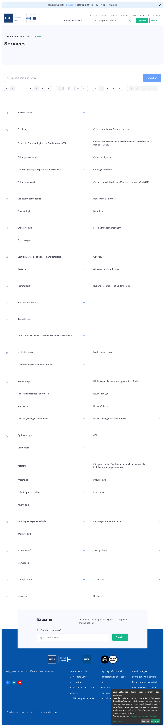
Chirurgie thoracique (103, 169)
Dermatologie (24, 211)
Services (74, 693)
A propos (94, 15)
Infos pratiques (77, 682)
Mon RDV (155, 20)
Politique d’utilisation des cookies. (145, 716)
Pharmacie (23, 479)
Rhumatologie (24, 533)
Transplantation (25, 579)
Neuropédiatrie (100, 406)
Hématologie (24, 285)
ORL (95, 435)
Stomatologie (24, 562)
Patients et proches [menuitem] (73, 20)
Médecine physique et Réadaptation (35, 364)
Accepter (155, 721)
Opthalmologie (25, 435)
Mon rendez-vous (78, 676)
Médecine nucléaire (102, 352)
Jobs (134, 15)
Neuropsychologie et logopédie (33, 418)
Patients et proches (21, 36)
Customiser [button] (117, 721)
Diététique (98, 211)
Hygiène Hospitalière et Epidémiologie (111, 285)
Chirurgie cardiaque (27, 157)
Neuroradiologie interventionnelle (109, 418)
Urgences (142, 20)
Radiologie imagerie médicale (32, 521)
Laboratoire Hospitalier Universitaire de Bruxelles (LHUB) (45, 335)
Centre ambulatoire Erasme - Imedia (111, 129)
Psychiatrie (98, 492)
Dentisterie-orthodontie (29, 198)
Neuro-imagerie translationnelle (33, 393)
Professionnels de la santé (82, 687)
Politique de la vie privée (144, 687)
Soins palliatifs (100, 550)
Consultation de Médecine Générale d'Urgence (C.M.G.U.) (121, 182)
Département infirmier (104, 198)
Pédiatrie (22, 465)
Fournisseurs (107, 693)
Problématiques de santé (82, 698)
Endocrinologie (25, 227)
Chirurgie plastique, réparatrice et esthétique (39, 169)
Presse (114, 15)
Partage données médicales (145, 682)
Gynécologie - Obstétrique (106, 269)
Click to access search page (130, 20)
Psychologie (23, 504)
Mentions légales (140, 671)
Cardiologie (23, 129)
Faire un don (145, 15)
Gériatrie (22, 269)
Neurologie (23, 406)
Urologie (97, 596)
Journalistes (106, 698)
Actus (104, 15)
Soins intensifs (25, 550)
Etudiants (105, 687)
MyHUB (124, 15)
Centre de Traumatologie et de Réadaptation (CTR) (42, 143)
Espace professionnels (112, 671)
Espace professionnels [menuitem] (106, 20)
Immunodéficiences (27, 302)
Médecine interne (26, 352)
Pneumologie (99, 479)
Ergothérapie (24, 240)
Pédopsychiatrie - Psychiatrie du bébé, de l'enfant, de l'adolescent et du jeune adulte (119, 466)
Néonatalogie (24, 381)
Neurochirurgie (100, 393)
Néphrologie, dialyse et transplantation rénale (115, 381)
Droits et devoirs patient (144, 676)
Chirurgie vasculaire (27, 182)
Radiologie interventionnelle (107, 521)
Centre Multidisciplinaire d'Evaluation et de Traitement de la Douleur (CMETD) (122, 143)
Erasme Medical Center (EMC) (107, 227)
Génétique (98, 256)
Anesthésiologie (25, 112)
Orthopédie (23, 447)
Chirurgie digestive (102, 157)
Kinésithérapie (25, 319)
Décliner (145, 721)
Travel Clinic (99, 579)
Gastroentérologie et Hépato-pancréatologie (39, 256)
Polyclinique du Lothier (29, 492)
